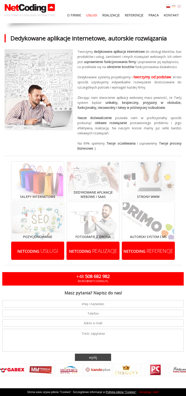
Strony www (148, 196)
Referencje (134, 15)
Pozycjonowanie (37, 237)
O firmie (74, 15)
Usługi (91, 15)
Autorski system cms (148, 237)
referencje (148, 250)
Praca (153, 15)
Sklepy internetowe (37, 196)
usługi (37, 250)
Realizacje (111, 15)
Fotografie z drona (93, 237)
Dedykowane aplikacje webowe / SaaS (93, 194)
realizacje (93, 250)
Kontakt (171, 15)
